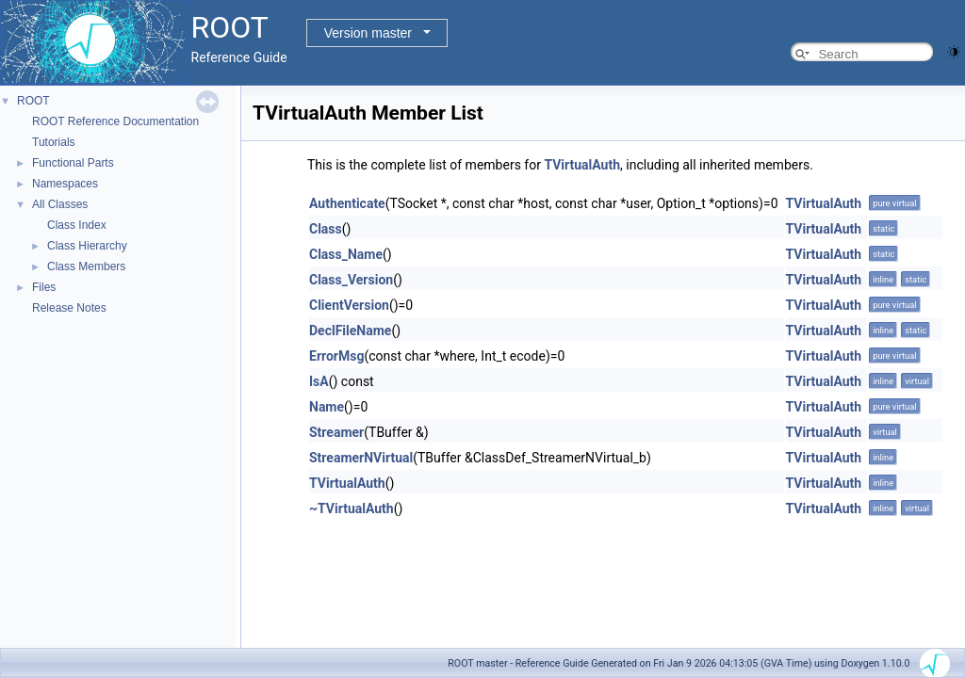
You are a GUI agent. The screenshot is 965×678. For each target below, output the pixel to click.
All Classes (60, 204)
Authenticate (347, 203)
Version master (368, 32)
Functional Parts (73, 163)
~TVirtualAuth (351, 508)
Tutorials (53, 142)
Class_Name (346, 254)
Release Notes (69, 308)
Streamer (336, 432)
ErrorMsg (336, 355)
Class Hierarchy (87, 245)
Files (44, 287)
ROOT (33, 100)
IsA (319, 381)
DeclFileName (350, 330)
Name (326, 406)
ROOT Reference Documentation (115, 121)
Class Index (76, 225)
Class (325, 228)
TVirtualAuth (582, 164)
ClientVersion (349, 305)
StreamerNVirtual (361, 457)
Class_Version (351, 279)
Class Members (86, 266)
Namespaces (65, 183)
